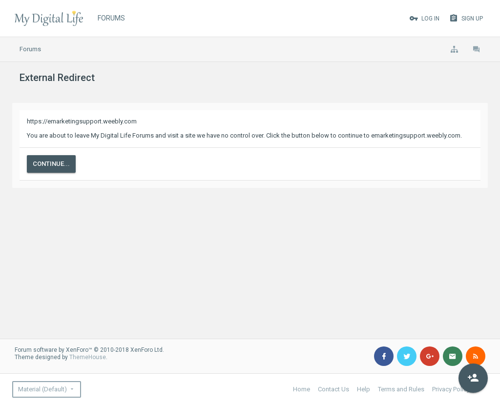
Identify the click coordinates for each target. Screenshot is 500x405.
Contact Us (333, 389)
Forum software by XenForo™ (89, 349)
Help (363, 389)
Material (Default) (42, 389)
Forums (111, 18)
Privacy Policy (451, 389)
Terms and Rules (401, 389)
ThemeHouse (87, 357)
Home (301, 389)
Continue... (51, 163)
